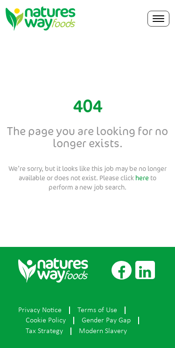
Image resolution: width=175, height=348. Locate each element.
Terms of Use (97, 310)
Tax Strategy (44, 331)
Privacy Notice (40, 310)
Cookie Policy (46, 320)
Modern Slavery (103, 331)
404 (87, 106)
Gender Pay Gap (106, 320)
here (142, 177)
